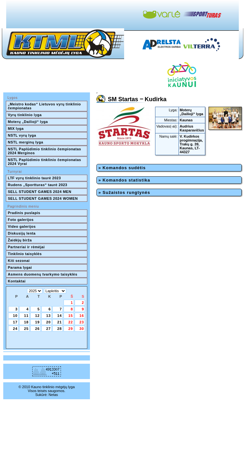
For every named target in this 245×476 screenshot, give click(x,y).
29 (70, 329)
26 (37, 329)
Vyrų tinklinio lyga (25, 115)
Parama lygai (20, 267)
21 (59, 322)
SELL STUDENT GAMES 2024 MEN (39, 192)
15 (70, 316)
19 (37, 322)
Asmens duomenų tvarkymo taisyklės (42, 274)
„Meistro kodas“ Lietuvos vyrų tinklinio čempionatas (45, 106)
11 (26, 316)
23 (81, 322)
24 (15, 329)
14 (59, 316)
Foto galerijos (21, 220)
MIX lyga (16, 128)
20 (48, 322)
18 (26, 322)
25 (26, 329)
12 (37, 316)
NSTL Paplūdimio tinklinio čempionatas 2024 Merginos (45, 151)
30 (81, 329)
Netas (53, 395)
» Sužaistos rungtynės (124, 192)
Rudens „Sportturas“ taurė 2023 (37, 185)
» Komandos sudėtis (122, 167)
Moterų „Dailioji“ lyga (28, 122)
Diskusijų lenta (22, 233)
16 (81, 316)
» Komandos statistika (124, 180)
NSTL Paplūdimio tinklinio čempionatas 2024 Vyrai (45, 162)
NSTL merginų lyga (25, 142)
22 (70, 322)
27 (48, 329)
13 (48, 316)
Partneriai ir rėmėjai (26, 247)
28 (59, 329)
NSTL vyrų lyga (22, 135)
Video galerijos (22, 226)
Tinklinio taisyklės (25, 254)
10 (15, 316)
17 (15, 322)
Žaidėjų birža (20, 240)
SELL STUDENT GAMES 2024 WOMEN (43, 198)
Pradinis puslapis (24, 213)
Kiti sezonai (19, 261)
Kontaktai (17, 281)
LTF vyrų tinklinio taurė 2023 (34, 178)
